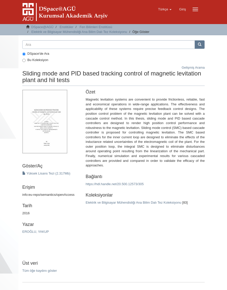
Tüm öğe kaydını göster (39, 271)
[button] (164, 9)
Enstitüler (66, 27)
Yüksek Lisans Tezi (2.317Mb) (46, 173)
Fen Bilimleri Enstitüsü (96, 27)
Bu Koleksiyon (35, 60)
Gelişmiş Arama (193, 67)
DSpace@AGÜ (42, 27)
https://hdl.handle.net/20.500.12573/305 (115, 184)
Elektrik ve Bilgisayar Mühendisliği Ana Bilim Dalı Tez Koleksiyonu (79, 32)
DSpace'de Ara (35, 54)
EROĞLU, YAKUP (35, 232)
